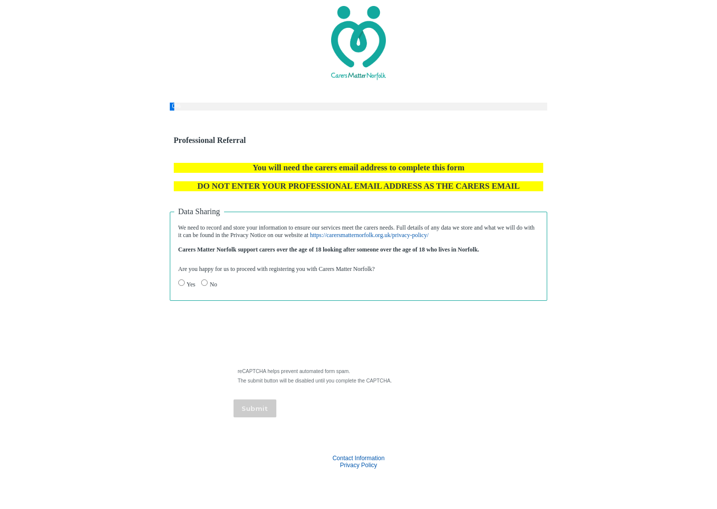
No (213, 284)
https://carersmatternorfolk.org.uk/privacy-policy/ (369, 235)
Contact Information (359, 458)
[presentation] (310, 337)
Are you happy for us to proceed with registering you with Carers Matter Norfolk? (276, 268)
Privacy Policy (358, 465)
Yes (191, 284)
